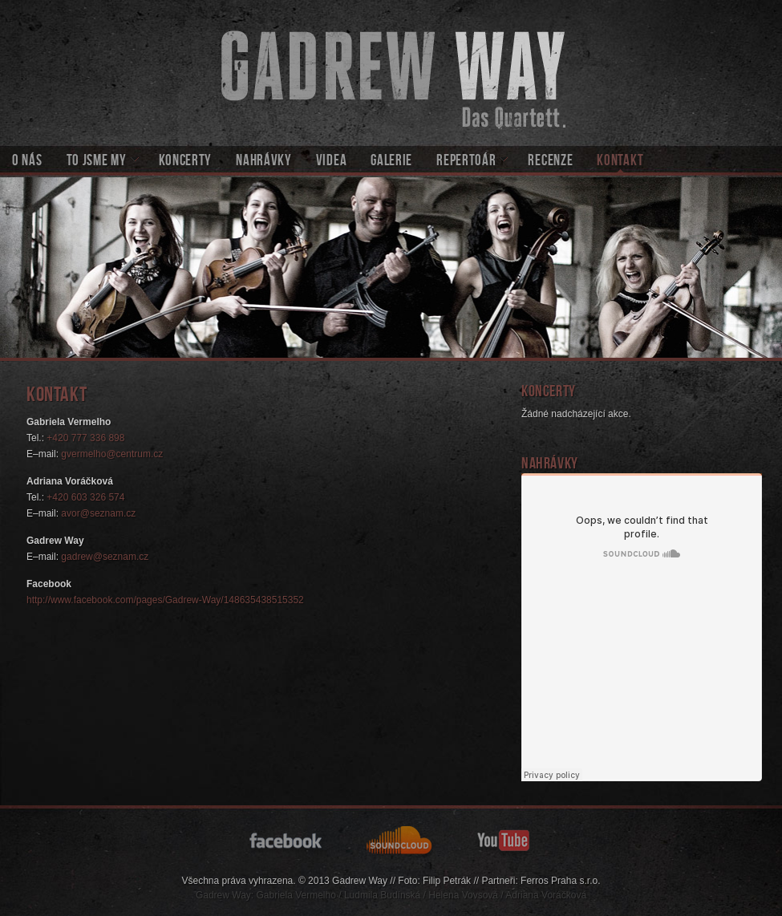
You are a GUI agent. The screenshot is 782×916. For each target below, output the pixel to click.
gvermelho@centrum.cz (112, 454)
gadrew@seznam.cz (104, 556)
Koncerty (186, 162)
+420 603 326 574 (85, 497)
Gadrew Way (391, 73)
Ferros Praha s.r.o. (560, 880)
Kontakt (620, 162)
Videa (331, 162)
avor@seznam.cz (98, 513)
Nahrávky (264, 162)
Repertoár (466, 162)
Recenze (550, 162)
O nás (27, 162)
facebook (287, 839)
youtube (504, 839)
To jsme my (97, 162)
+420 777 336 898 (85, 438)
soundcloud (401, 839)
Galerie (391, 162)
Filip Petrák (447, 880)
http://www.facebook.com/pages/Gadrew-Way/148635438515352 (165, 600)
